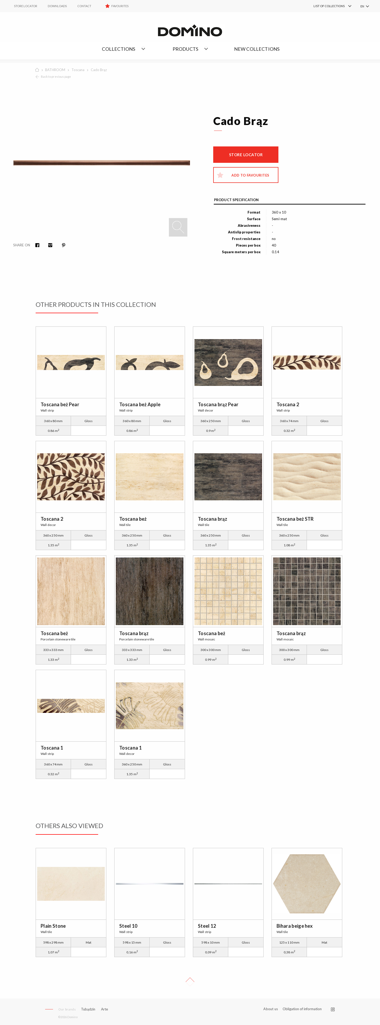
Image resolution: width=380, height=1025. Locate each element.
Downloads (57, 6)
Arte (104, 1009)
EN (362, 6)
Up (190, 981)
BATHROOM (55, 70)
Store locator (246, 154)
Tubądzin (88, 1009)
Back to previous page (56, 76)
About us (270, 1009)
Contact (84, 6)
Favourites (120, 6)
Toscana (78, 70)
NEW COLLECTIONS (257, 49)
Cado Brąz (99, 70)
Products (185, 49)
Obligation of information (302, 1009)
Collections (118, 49)
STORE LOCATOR (25, 6)
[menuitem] (324, 6)
